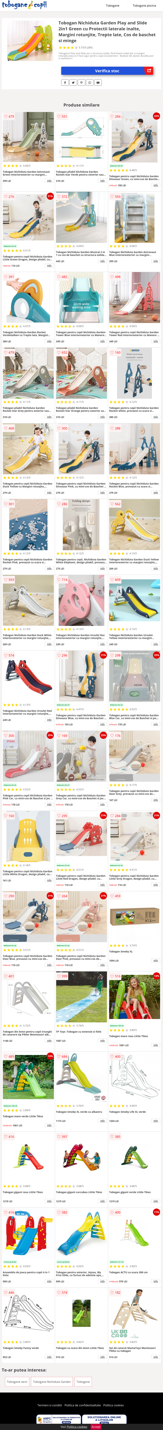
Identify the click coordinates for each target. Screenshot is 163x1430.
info (49, 180)
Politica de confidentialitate (83, 1405)
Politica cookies (113, 1405)
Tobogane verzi (17, 1382)
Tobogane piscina (144, 6)
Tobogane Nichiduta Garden (52, 1382)
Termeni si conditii (50, 1405)
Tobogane (112, 6)
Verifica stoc (124, 71)
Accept (96, 1427)
